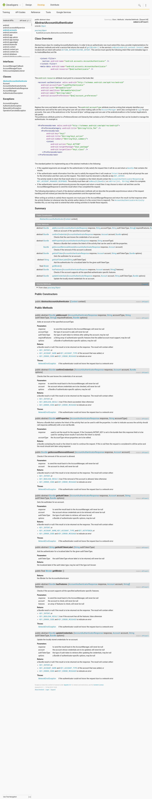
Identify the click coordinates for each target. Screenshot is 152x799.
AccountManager (10, 91)
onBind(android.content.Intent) (128, 48)
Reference (35, 12)
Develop (41, 5)
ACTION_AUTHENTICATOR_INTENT (76, 50)
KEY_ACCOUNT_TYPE (68, 353)
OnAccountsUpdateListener (14, 71)
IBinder (46, 266)
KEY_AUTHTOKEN (85, 531)
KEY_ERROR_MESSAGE (67, 356)
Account (6, 84)
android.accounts (10, 30)
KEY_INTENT (119, 176)
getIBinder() (93, 48)
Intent (115, 174)
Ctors (114, 20)
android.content (9, 47)
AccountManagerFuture (12, 68)
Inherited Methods (131, 20)
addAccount (57, 228)
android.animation (10, 33)
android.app (7, 35)
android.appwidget (10, 42)
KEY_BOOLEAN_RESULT (48, 402)
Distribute (54, 5)
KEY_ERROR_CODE (46, 356)
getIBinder (56, 266)
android (6, 25)
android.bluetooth (10, 45)
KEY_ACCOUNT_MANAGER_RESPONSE (52, 181)
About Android (39, 690)
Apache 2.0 (67, 685)
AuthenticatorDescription (13, 93)
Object (43, 26)
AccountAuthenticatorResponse (15, 88)
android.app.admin (10, 37)
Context (67, 219)
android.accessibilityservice (14, 28)
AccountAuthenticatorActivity (14, 86)
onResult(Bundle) (97, 181)
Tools (48, 12)
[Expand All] (144, 20)
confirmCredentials (59, 234)
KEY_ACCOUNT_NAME (47, 353)
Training (6, 12)
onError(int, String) (119, 181)
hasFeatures (57, 270)
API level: (23, 21)
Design (29, 5)
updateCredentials (59, 276)
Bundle (130, 168)
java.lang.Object (41, 30)
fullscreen (29, 796)
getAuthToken (57, 253)
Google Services (63, 12)
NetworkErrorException (12, 108)
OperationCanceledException (14, 111)
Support (53, 690)
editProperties (57, 241)
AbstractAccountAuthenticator (15, 81)
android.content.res (10, 52)
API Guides (20, 12)
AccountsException (10, 103)
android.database (10, 54)
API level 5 (144, 22)
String (98, 228)
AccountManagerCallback (13, 66)
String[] (132, 228)
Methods (120, 20)
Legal (47, 690)
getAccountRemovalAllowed (63, 247)
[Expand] (145, 284)
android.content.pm (10, 49)
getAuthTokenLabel (59, 260)
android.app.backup (11, 40)
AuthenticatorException (12, 106)
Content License (98, 685)
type (140, 110)
